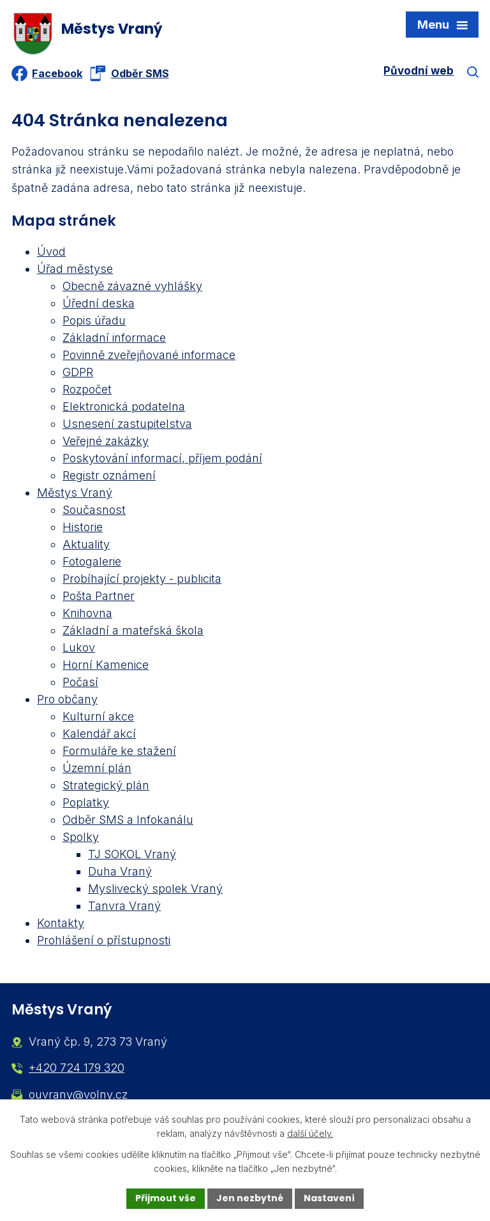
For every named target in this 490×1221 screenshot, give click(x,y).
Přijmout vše (165, 1198)
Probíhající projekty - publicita (142, 578)
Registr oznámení (109, 475)
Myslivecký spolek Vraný (155, 888)
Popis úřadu (94, 320)
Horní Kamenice (106, 664)
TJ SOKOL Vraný (132, 854)
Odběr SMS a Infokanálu (128, 819)
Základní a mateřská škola (133, 630)
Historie (83, 527)
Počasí (80, 682)
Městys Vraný (74, 492)
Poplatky (86, 802)
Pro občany (67, 699)
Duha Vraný (120, 871)
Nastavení (329, 1198)
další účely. (310, 1134)
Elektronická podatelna (124, 406)
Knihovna (87, 613)
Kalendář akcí (99, 733)
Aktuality (86, 544)
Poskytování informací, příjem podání (162, 458)
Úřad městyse (75, 268)
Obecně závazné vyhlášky (132, 286)
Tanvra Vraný (124, 905)
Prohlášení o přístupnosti (103, 940)
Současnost (94, 509)
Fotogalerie (92, 561)
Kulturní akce (98, 716)
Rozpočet (87, 389)
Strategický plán (106, 785)
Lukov (79, 647)
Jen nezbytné (249, 1198)
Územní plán (97, 768)
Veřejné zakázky (106, 441)
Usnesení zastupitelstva (127, 423)
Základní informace (114, 337)
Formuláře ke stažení (119, 750)
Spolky (81, 837)
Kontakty (60, 923)
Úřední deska (99, 303)
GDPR (78, 372)
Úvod (51, 251)
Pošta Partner (99, 596)
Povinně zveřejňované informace (149, 355)
